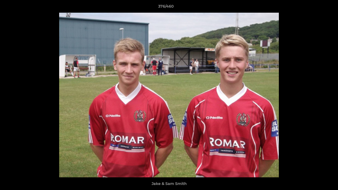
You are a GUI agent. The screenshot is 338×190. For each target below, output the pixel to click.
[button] (316, 7)
